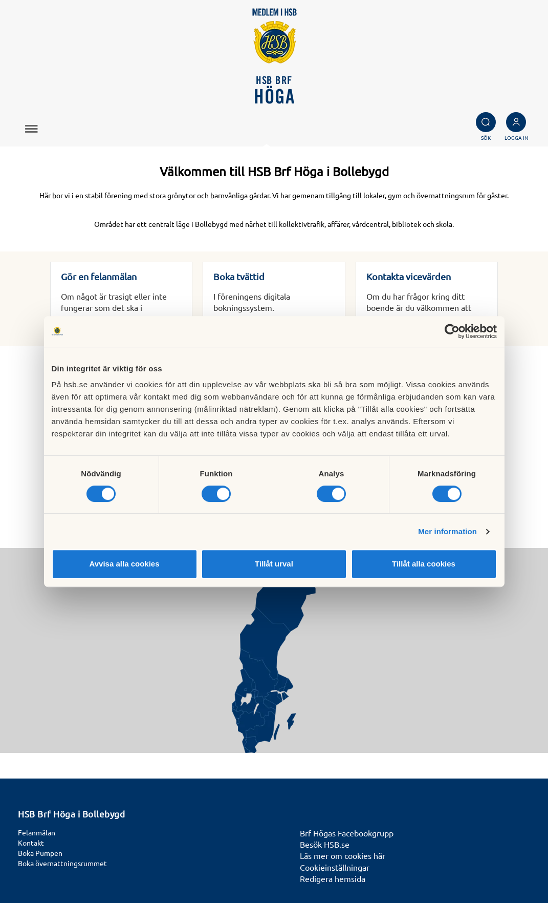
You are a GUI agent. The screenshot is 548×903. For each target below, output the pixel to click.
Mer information (447, 531)
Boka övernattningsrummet (62, 863)
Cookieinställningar (334, 867)
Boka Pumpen (40, 852)
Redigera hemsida (332, 878)
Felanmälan (36, 832)
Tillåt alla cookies (423, 563)
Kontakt (31, 842)
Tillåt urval (274, 563)
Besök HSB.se (324, 844)
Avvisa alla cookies (124, 563)
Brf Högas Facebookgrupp (346, 833)
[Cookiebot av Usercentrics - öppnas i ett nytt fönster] (452, 331)
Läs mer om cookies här (342, 855)
